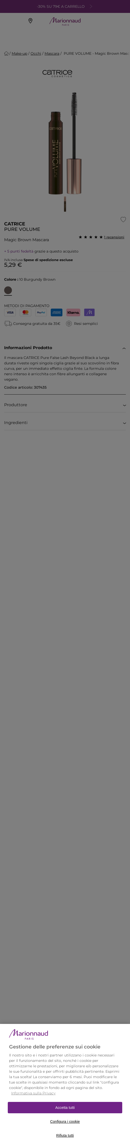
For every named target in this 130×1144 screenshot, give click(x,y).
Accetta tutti (65, 1114)
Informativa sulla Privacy (33, 1099)
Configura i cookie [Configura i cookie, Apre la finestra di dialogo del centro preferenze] (65, 1128)
